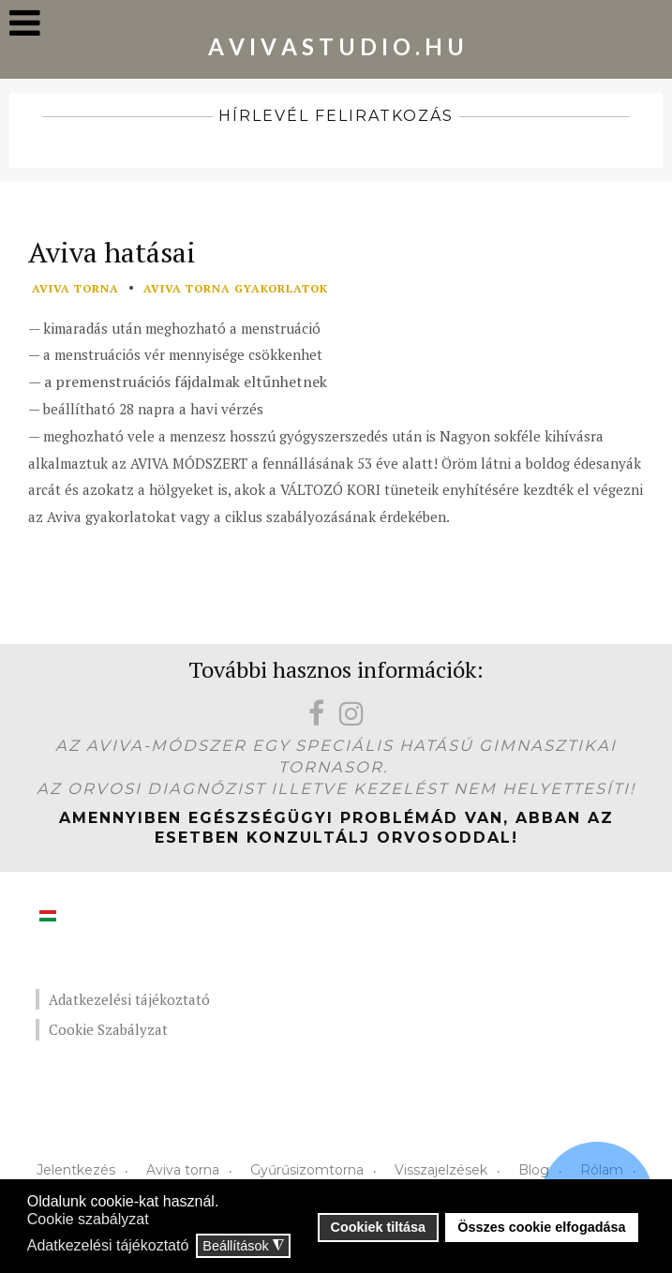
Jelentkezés (76, 1169)
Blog (533, 1169)
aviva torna (75, 288)
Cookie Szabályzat (108, 1029)
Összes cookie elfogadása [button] (541, 1227)
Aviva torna (182, 1169)
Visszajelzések (441, 1169)
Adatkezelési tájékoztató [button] (108, 1245)
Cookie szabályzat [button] (88, 1219)
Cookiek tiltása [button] (378, 1227)
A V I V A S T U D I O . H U (336, 46)
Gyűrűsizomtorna (307, 1169)
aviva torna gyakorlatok (235, 288)
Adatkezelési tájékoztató (129, 999)
